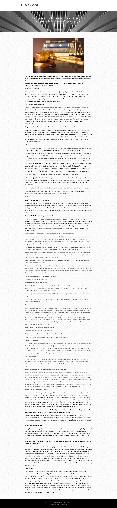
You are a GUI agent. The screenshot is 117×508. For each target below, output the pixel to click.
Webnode (64, 504)
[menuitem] (89, 5)
